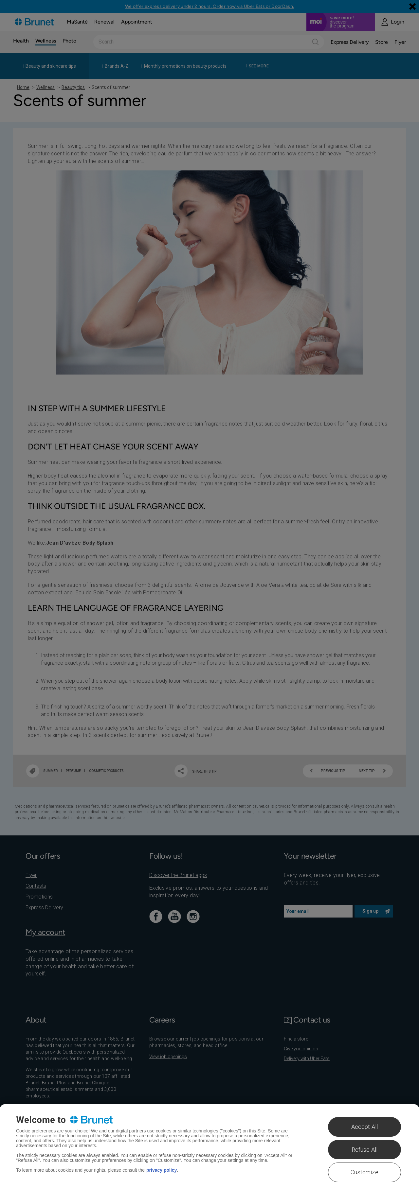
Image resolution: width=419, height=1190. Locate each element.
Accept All (364, 1126)
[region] (209, 1147)
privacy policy (161, 1170)
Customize (364, 1172)
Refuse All (365, 1149)
